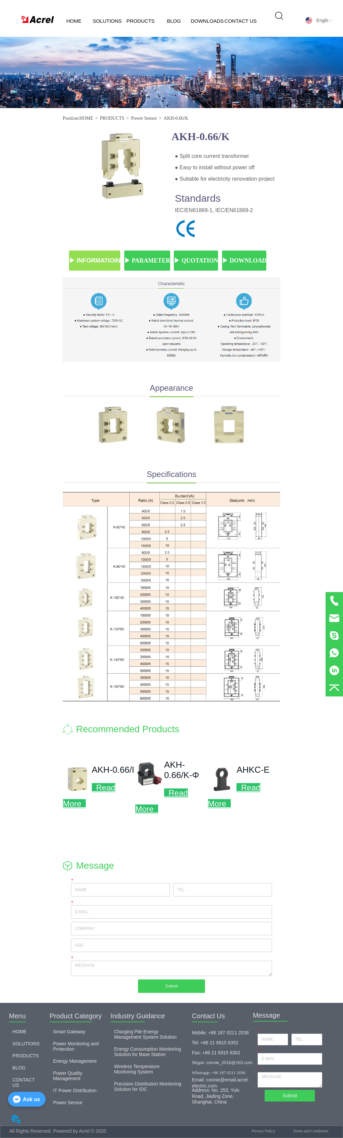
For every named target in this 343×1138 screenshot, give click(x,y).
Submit (171, 986)
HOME (73, 21)
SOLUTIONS (107, 21)
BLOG (174, 21)
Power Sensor (144, 118)
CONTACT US (240, 21)
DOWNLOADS (207, 21)
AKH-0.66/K (176, 118)
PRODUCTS (140, 21)
